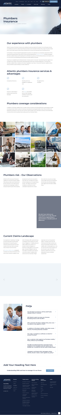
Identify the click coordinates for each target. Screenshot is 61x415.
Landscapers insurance (24, 395)
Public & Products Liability (35, 385)
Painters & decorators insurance (26, 398)
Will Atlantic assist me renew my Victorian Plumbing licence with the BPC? (38, 318)
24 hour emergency (44, 395)
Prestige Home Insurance (34, 396)
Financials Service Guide (53, 385)
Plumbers (29, 4)
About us (17, 1)
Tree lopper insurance (26, 405)
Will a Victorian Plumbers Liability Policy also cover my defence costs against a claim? (40, 323)
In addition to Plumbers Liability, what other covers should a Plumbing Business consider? (40, 329)
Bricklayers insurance (26, 381)
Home (4, 23)
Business (16, 4)
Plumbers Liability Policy (9, 250)
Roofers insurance (25, 404)
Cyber (49, 4)
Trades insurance (11, 23)
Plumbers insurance (26, 402)
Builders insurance (25, 383)
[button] (54, 2)
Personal (43, 4)
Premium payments (44, 393)
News (28, 1)
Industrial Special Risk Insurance (35, 394)
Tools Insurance (34, 382)
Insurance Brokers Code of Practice (53, 382)
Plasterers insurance (26, 400)
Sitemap (51, 387)
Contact (37, 1)
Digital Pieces (54, 413)
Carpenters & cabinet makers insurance (26, 386)
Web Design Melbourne (45, 413)
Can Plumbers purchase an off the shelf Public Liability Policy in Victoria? (39, 312)
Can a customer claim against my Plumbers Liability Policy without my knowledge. (41, 340)
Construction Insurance (34, 388)
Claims (26, 1)
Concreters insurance (26, 388)
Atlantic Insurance (40, 54)
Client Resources (21, 1)
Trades (22, 4)
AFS (34, 1)
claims (25, 91)
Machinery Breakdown (34, 391)
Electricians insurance (24, 391)
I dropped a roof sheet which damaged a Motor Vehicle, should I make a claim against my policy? (40, 352)
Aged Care (36, 4)
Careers (31, 1)
